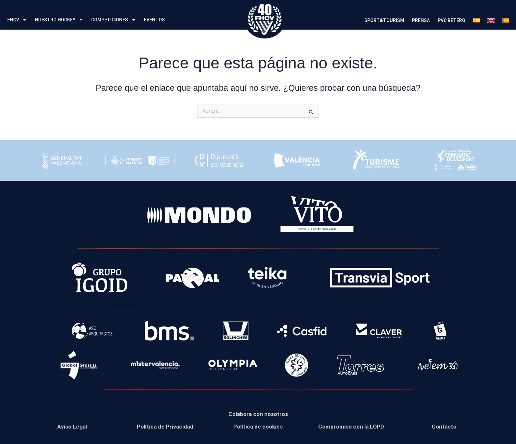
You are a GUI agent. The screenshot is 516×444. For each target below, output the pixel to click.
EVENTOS (154, 19)
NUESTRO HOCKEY (59, 19)
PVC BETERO (451, 20)
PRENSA (421, 20)
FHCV (17, 19)
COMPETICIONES (113, 19)
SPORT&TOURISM (384, 20)
